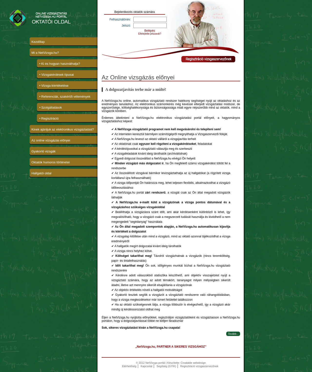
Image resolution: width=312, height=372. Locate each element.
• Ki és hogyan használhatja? (59, 63)
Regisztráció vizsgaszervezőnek (199, 366)
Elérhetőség (129, 366)
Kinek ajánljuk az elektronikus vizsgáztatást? (62, 129)
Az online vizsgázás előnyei (50, 140)
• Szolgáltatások (50, 107)
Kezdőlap (38, 42)
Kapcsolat (146, 366)
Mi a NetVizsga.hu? (45, 53)
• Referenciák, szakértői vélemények (64, 96)
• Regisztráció (49, 118)
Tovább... (233, 333)
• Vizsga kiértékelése (53, 85)
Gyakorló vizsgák (43, 151)
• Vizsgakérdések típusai (56, 74)
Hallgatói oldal (41, 173)
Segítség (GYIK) (166, 366)
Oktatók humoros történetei (50, 162)
